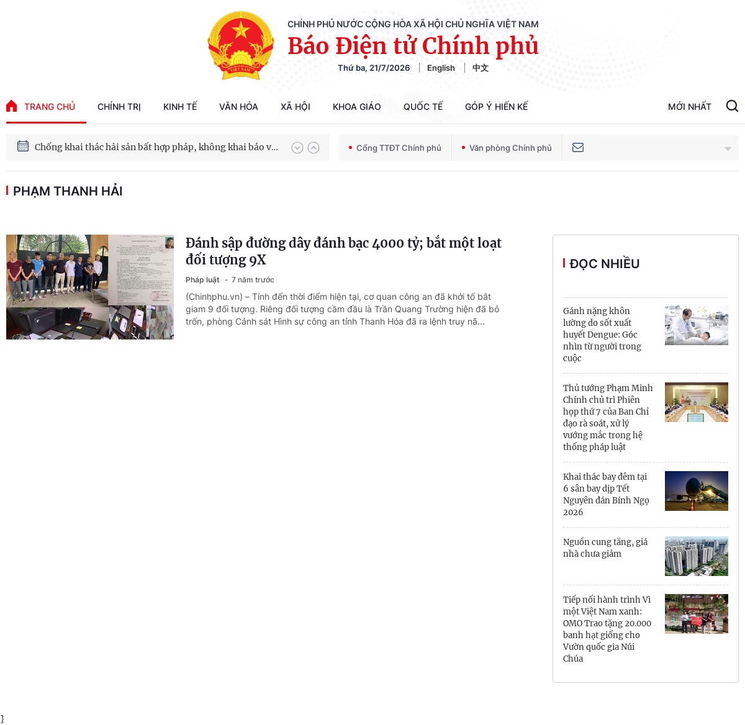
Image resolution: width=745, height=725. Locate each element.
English (441, 68)
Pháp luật (204, 279)
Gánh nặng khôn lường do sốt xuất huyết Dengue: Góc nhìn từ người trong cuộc (602, 335)
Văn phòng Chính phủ (507, 148)
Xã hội (295, 106)
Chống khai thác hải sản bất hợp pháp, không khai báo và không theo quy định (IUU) (157, 149)
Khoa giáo (357, 106)
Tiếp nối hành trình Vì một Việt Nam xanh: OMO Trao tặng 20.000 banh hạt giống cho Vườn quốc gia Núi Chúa (607, 629)
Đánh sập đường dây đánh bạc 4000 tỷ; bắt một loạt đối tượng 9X (344, 251)
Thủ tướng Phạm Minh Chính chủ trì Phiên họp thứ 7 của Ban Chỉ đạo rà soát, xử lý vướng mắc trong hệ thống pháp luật (608, 418)
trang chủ (40, 106)
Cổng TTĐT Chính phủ (395, 148)
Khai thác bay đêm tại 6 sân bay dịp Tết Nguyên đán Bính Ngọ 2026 (606, 495)
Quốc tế (423, 106)
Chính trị (119, 106)
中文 (480, 68)
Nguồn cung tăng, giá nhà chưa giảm (605, 548)
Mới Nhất (689, 106)
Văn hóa (238, 106)
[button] (297, 148)
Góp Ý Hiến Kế (496, 106)
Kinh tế (180, 106)
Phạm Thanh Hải (68, 191)
